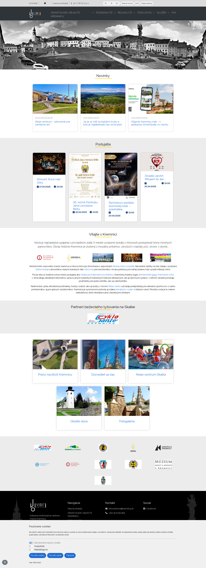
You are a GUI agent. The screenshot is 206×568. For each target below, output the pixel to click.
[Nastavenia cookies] (5, 562)
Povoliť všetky (37, 555)
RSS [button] (137, 3)
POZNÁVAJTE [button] (104, 12)
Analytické (39, 546)
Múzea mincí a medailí (123, 266)
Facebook (151, 508)
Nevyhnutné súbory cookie (47, 543)
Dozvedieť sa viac (103, 374)
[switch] (31, 546)
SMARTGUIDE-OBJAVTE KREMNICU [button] (65, 14)
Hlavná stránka (75, 508)
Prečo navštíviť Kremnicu (55, 374)
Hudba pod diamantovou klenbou (97, 274)
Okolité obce (79, 421)
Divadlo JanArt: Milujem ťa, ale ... (155, 177)
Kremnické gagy (149, 274)
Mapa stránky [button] (147, 3)
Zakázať (70, 555)
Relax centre (114, 286)
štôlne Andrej (41, 269)
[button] (93, 12)
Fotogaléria (127, 421)
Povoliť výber (55, 555)
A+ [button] (117, 3)
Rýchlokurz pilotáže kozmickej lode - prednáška (121, 206)
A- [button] (106, 3)
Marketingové (41, 549)
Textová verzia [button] (127, 3)
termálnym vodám (124, 289)
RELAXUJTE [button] (125, 12)
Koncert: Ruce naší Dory (48, 181)
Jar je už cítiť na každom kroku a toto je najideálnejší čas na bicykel (102, 123)
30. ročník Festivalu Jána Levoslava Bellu (85, 205)
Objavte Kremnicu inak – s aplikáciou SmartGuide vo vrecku (149, 123)
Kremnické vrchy (166, 274)
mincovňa (89, 269)
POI (174, 12)
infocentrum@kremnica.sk (121, 508)
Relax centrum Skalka (151, 374)
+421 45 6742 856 (117, 513)
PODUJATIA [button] (144, 12)
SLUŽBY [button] (162, 12)
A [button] (111, 3)
